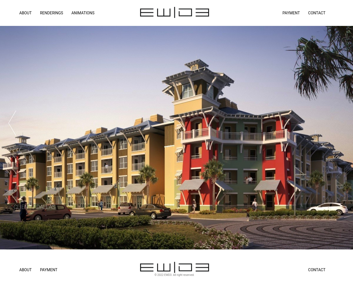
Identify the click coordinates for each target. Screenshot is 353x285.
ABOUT (25, 13)
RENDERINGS (51, 13)
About (25, 270)
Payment (291, 13)
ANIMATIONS (83, 13)
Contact (316, 13)
